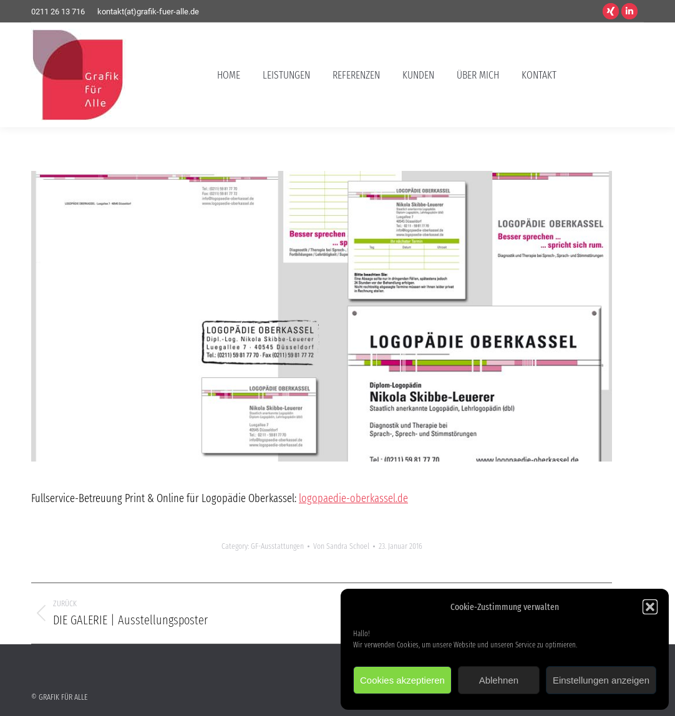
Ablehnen (498, 680)
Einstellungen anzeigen (601, 680)
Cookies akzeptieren (402, 680)
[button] (650, 607)
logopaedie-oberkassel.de (353, 498)
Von (341, 546)
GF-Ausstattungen (277, 546)
